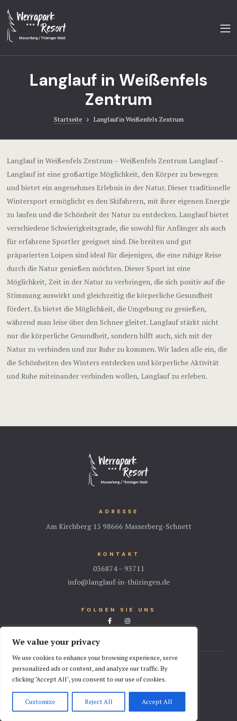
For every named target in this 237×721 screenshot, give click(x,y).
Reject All (99, 701)
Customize (40, 701)
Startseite (68, 119)
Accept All (157, 701)
